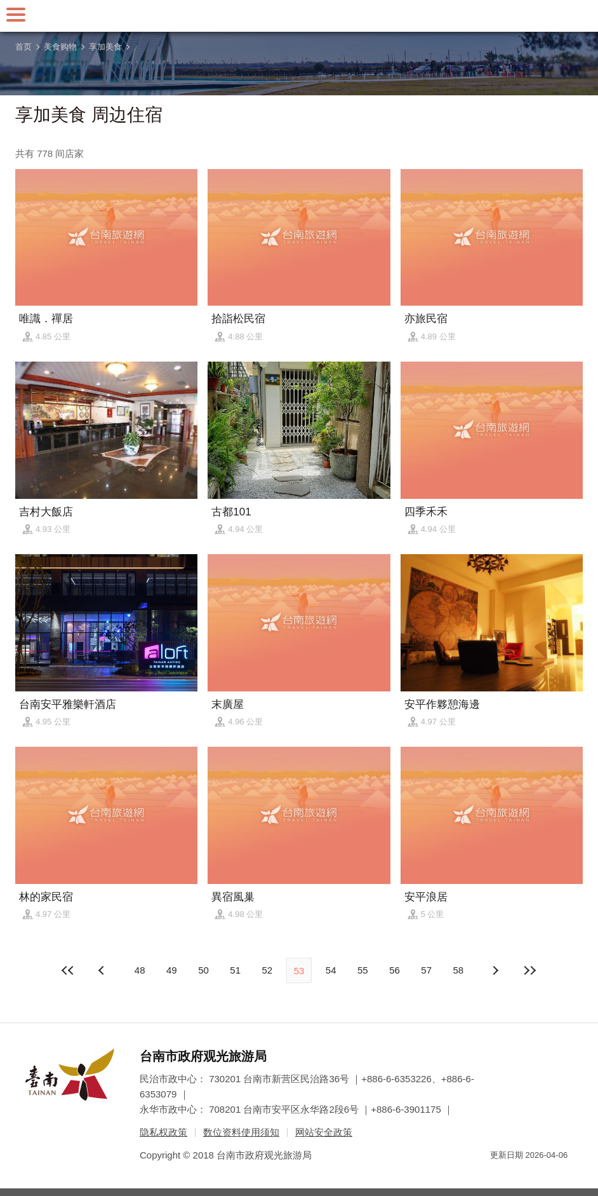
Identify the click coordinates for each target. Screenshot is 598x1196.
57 (426, 970)
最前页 (68, 970)
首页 (23, 46)
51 (235, 970)
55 (362, 970)
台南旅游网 (299, 16)
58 (458, 970)
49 (171, 970)
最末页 (529, 970)
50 (203, 970)
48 (140, 970)
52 (267, 970)
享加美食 (105, 46)
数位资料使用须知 (241, 1132)
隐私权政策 (163, 1132)
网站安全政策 (323, 1132)
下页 (103, 970)
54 (331, 970)
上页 (495, 970)
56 (394, 970)
